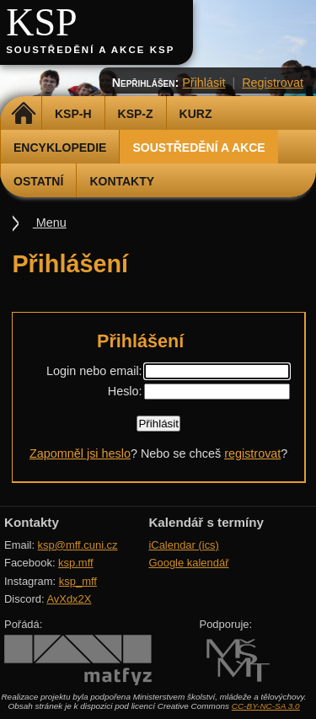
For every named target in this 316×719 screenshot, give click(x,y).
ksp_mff (78, 581)
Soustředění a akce (198, 147)
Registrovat (272, 82)
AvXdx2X (68, 599)
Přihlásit (203, 82)
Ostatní (38, 181)
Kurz (195, 114)
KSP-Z (135, 114)
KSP (42, 22)
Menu (50, 222)
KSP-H (73, 114)
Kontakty (121, 181)
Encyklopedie (59, 147)
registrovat (252, 453)
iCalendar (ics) (183, 545)
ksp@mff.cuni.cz (78, 545)
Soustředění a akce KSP (90, 50)
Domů (23, 114)
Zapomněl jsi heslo (80, 453)
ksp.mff (76, 562)
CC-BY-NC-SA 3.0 (266, 706)
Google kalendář (188, 562)
